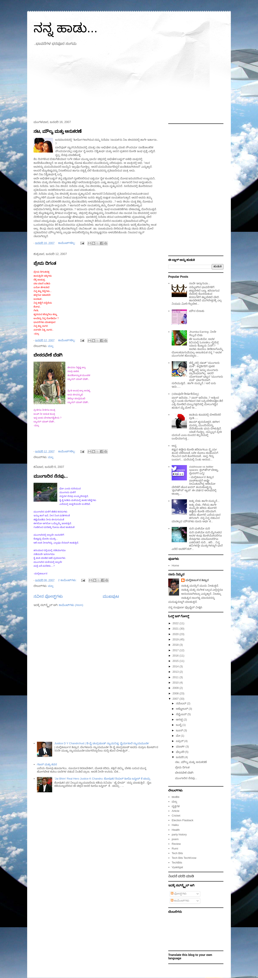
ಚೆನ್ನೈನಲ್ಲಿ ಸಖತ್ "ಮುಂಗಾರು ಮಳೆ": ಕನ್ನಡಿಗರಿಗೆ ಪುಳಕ (204, 364)
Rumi (175, 848)
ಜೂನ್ (180, 730)
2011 (175, 677)
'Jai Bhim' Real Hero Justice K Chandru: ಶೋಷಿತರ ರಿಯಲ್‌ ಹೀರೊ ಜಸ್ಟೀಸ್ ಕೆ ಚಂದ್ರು (102, 778)
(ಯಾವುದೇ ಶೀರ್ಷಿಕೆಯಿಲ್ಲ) (185, 393)
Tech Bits (177, 853)
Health (176, 829)
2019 (175, 639)
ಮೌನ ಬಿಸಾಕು (196, 311)
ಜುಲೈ (179, 724)
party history (179, 834)
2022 (175, 623)
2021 (175, 628)
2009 (175, 687)
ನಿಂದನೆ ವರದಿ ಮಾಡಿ (181, 876)
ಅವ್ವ (174, 445)
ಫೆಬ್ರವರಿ (180, 751)
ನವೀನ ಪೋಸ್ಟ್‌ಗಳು (48, 596)
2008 (175, 693)
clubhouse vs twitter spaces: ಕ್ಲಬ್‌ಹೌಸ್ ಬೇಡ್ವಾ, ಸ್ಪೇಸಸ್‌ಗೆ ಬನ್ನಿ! (204, 470)
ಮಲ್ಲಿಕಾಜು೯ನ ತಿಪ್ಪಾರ (197, 580)
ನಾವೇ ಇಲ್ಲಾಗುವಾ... (199, 283)
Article (175, 810)
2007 (175, 698)
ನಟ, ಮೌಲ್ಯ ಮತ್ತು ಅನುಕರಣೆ (57, 131)
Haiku (175, 825)
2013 (175, 671)
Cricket (176, 815)
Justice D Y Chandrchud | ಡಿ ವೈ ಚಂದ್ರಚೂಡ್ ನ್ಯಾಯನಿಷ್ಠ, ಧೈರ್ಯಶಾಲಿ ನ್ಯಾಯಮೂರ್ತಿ (101, 743)
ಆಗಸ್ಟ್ (180, 719)
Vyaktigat (177, 867)
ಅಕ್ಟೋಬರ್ (182, 708)
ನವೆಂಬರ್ (181, 703)
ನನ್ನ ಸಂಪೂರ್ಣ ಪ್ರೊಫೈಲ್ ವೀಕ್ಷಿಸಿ (185, 607)
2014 (175, 666)
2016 (175, 655)
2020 (175, 634)
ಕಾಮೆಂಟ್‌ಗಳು (180, 900)
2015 (175, 660)
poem (175, 839)
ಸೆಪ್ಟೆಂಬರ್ (182, 714)
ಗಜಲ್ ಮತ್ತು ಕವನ (47, 764)
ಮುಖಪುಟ (111, 596)
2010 (175, 682)
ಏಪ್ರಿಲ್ (180, 741)
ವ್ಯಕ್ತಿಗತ (175, 806)
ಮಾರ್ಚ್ (181, 746)
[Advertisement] (129, 84)
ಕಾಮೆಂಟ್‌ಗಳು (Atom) (71, 605)
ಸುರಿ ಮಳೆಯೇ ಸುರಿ (199, 528)
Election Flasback (182, 820)
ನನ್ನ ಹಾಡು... (66, 28)
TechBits (177, 862)
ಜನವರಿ (180, 757)
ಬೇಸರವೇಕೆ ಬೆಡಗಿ (48, 355)
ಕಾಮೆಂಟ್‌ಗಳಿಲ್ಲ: (67, 243)
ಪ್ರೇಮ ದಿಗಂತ (45, 263)
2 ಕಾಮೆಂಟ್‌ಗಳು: (67, 580)
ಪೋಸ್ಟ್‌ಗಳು (179, 893)
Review (176, 843)
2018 (175, 644)
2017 (175, 650)
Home (175, 565)
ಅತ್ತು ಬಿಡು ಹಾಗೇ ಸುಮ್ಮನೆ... (204, 500)
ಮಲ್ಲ (50, 346)
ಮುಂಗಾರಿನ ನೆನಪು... (51, 476)
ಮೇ (178, 735)
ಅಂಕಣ (175, 796)
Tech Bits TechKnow (184, 857)
